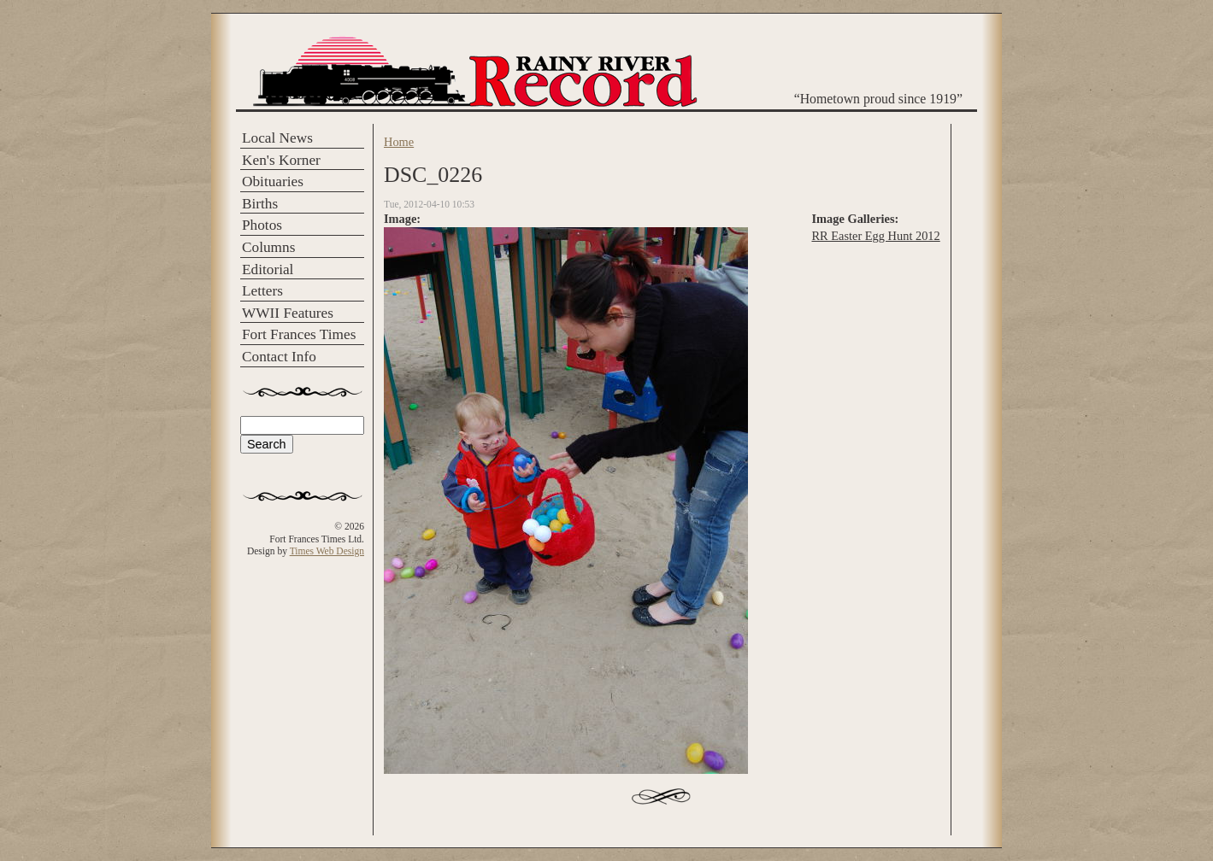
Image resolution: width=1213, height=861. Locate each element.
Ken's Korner (281, 160)
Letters (262, 291)
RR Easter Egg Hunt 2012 (875, 236)
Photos (262, 225)
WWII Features (287, 313)
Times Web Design (327, 551)
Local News (277, 138)
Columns (268, 247)
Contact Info (279, 356)
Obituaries (272, 181)
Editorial (267, 269)
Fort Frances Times (299, 334)
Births (260, 204)
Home (399, 142)
